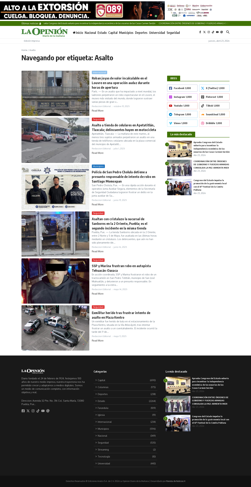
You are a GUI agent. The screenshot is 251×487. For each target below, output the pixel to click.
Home (24, 50)
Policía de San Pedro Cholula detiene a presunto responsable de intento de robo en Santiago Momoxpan (123, 176)
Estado (102, 33)
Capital (112, 33)
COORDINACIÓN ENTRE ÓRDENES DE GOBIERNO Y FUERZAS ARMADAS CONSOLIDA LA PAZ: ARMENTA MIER (210, 400)
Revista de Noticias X (175, 481)
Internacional (99, 72)
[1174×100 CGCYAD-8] (125, 10)
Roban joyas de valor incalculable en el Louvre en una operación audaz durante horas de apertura (120, 82)
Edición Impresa (32, 40)
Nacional (90, 33)
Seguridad (173, 33)
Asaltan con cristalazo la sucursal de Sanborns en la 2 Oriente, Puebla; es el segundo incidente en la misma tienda (119, 223)
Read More (98, 110)
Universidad (157, 33)
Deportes (141, 33)
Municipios (126, 33)
